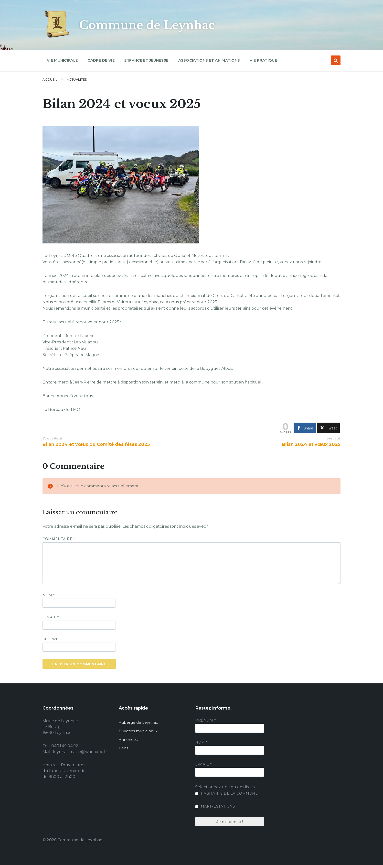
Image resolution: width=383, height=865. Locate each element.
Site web (52, 639)
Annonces (128, 739)
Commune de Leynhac (150, 25)
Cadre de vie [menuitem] (101, 60)
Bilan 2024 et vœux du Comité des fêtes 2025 (96, 444)
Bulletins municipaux (138, 731)
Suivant (333, 438)
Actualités (77, 79)
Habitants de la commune (226, 793)
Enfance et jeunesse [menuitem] (146, 60)
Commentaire (59, 539)
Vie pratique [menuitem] (263, 60)
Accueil (50, 79)
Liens (123, 748)
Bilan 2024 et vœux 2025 (311, 444)
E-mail (51, 617)
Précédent (52, 438)
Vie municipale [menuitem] (62, 60)
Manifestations (215, 806)
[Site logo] (57, 37)
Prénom (205, 720)
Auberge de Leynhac (138, 722)
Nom (49, 595)
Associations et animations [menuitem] (209, 60)
